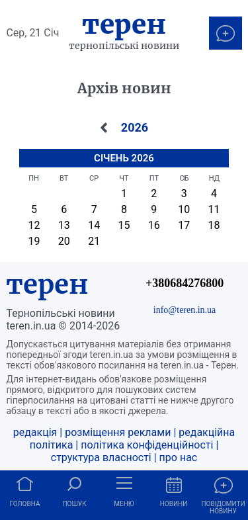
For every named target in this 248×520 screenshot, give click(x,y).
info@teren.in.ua (184, 310)
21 (94, 241)
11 (214, 209)
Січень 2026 (124, 158)
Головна (25, 503)
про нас (178, 457)
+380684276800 (184, 282)
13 (64, 225)
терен (47, 284)
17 (184, 225)
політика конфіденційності (147, 445)
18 (214, 225)
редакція (35, 432)
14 (94, 225)
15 (124, 225)
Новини (174, 503)
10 (184, 209)
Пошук (74, 503)
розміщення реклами (118, 432)
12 (34, 225)
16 (154, 225)
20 (64, 241)
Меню (124, 503)
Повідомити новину (223, 507)
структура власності (101, 457)
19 (34, 241)
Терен (124, 24)
